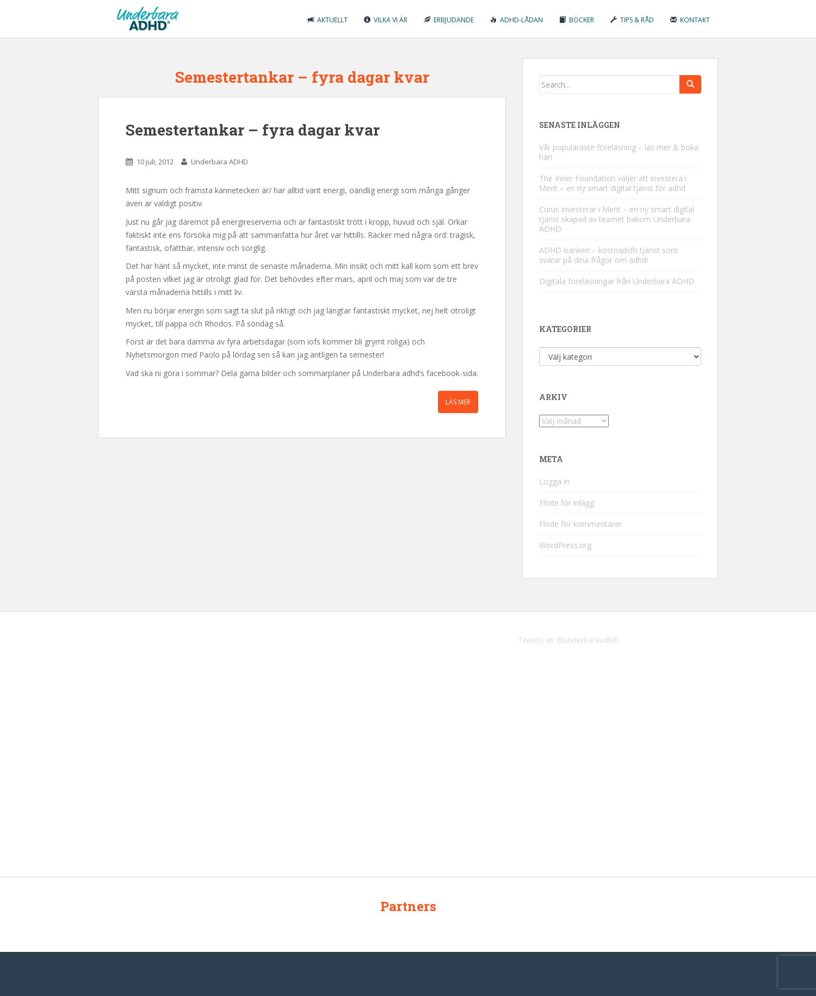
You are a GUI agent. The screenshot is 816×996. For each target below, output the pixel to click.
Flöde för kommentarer (580, 524)
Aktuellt (327, 19)
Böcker (576, 19)
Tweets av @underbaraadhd (567, 640)
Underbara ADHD (219, 162)
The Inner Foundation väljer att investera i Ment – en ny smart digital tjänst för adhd (613, 183)
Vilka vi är (385, 19)
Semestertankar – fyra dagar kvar (253, 130)
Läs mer (458, 402)
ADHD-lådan (516, 19)
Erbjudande (449, 19)
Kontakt (690, 19)
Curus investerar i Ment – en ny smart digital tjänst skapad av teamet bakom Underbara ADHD (616, 219)
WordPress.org (565, 545)
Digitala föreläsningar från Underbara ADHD (616, 281)
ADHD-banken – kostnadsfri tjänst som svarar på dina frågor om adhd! (608, 255)
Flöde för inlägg (566, 502)
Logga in (554, 481)
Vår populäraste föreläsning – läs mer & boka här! (618, 152)
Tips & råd (632, 19)
